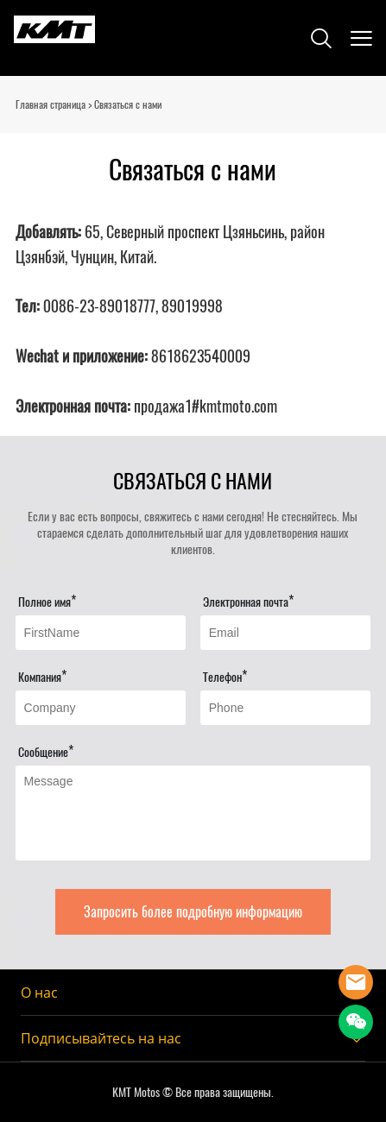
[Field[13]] (285, 632)
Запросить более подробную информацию (193, 912)
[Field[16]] (285, 707)
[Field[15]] (101, 707)
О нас (39, 992)
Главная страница (50, 104)
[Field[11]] (101, 632)
